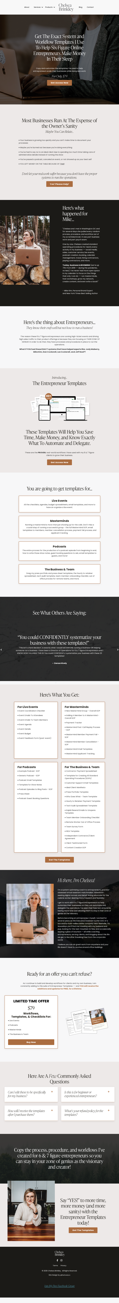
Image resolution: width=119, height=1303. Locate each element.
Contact (90, 7)
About (27, 7)
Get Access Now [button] (59, 82)
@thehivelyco (65, 1280)
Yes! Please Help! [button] (59, 184)
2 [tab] (59, 687)
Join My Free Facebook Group (59, 1291)
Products (50, 7)
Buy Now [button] (31, 1047)
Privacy (63, 1271)
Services (38, 7)
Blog (80, 7)
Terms (55, 1271)
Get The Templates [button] (59, 864)
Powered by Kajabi (59, 1297)
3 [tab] (63, 687)
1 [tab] (56, 687)
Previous (1, 654)
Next (118, 654)
